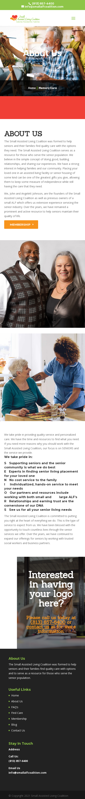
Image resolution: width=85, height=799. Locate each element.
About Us (17, 701)
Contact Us (18, 730)
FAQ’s (14, 707)
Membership (20, 224)
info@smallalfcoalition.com (28, 772)
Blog (14, 724)
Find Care (17, 713)
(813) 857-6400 (42, 3)
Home (32, 88)
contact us (37, 627)
